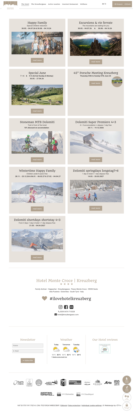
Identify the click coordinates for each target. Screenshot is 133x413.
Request (120, 4)
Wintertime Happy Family (37, 170)
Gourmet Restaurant (70, 4)
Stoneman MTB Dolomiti (37, 122)
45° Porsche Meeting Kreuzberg (95, 73)
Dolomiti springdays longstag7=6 (96, 170)
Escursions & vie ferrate (96, 22)
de (103, 4)
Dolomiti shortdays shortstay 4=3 (37, 219)
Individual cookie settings (92, 405)
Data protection (74, 405)
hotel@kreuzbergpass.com (66, 315)
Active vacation (54, 4)
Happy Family (37, 22)
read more (37, 60)
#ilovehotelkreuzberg (70, 298)
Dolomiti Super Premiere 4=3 (95, 122)
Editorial (64, 405)
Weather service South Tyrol (60, 357)
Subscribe (28, 360)
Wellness (83, 4)
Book (129, 4)
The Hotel (25, 4)
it (105, 4)
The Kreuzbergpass (38, 4)
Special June (37, 73)
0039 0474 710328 (66, 312)
